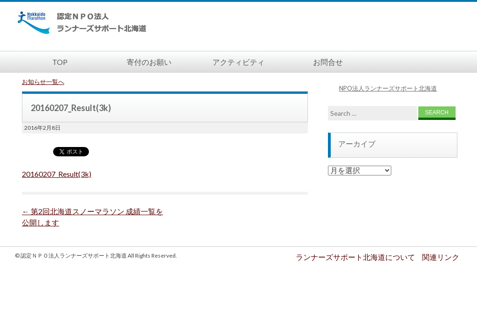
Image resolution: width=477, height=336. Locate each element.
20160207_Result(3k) (56, 173)
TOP (60, 61)
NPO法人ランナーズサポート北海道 (388, 88)
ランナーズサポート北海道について (355, 256)
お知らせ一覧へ (43, 81)
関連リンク (440, 256)
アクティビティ (238, 61)
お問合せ (328, 61)
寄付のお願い (149, 61)
